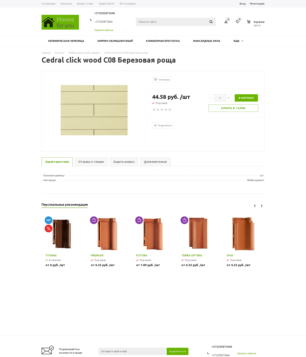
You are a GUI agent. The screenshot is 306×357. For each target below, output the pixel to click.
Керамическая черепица (66, 40)
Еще (238, 40)
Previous (255, 206)
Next (261, 206)
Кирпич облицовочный (115, 40)
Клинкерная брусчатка (163, 40)
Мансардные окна (206, 40)
